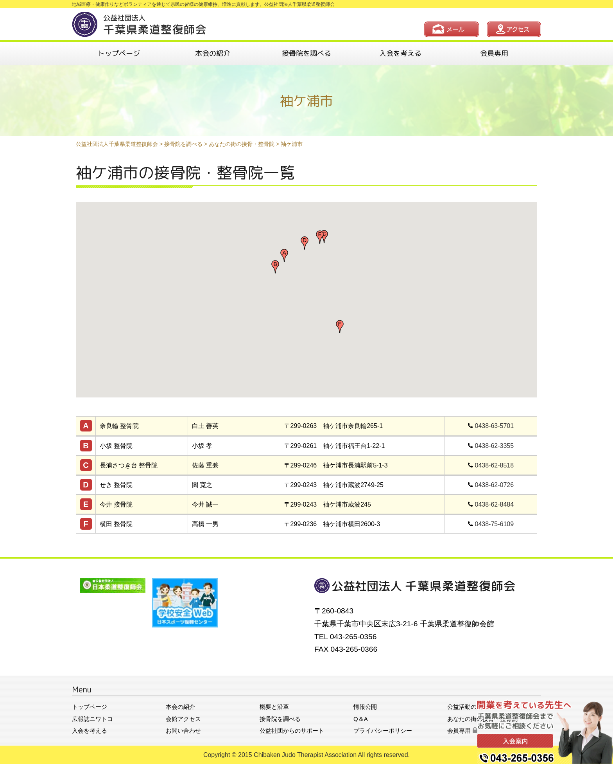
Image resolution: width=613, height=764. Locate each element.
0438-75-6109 (494, 524)
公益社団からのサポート (292, 730)
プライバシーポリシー (382, 730)
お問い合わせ (183, 730)
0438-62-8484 (494, 504)
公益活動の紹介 (467, 706)
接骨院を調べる (306, 53)
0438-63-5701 (494, 425)
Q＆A (360, 718)
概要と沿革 (274, 706)
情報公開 (365, 706)
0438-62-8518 (494, 465)
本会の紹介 (212, 53)
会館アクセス (183, 718)
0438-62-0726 (494, 485)
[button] (284, 255)
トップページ (119, 53)
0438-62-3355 (494, 445)
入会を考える (400, 53)
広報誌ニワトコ (92, 718)
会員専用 (494, 53)
